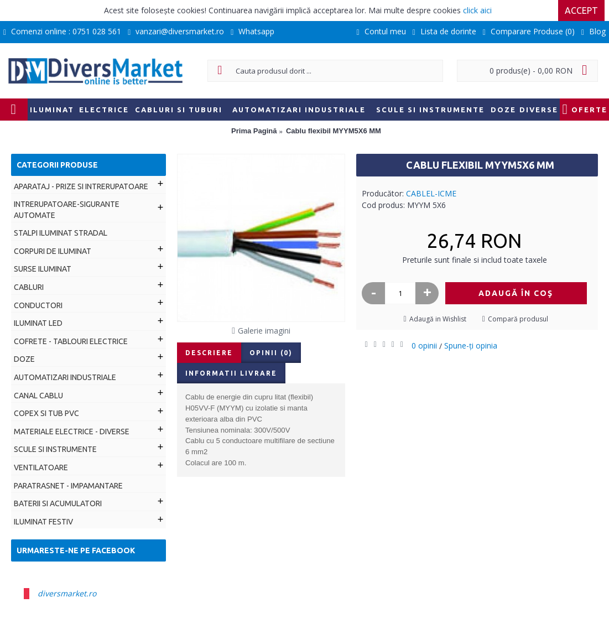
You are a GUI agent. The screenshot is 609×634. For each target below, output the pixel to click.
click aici (477, 10)
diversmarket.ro (67, 593)
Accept (581, 10)
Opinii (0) (271, 352)
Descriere (209, 352)
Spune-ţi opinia (470, 345)
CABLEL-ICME (431, 193)
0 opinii (424, 345)
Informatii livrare (231, 373)
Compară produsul (518, 319)
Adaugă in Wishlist (437, 319)
